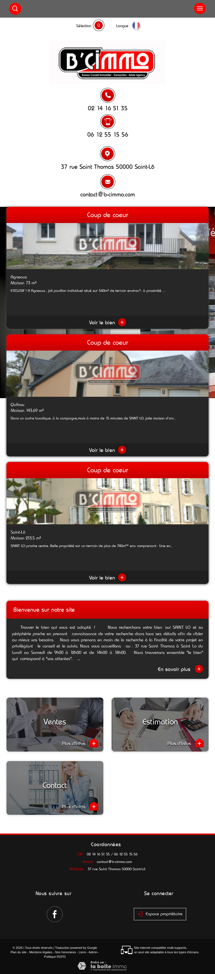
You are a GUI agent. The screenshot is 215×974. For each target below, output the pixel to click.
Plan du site (18, 952)
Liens (82, 952)
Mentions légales (40, 952)
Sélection (83, 25)
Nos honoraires (65, 952)
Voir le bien (107, 322)
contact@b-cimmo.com (107, 194)
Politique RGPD (55, 956)
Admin (93, 952)
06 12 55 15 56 (107, 134)
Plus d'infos (80, 742)
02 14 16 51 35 (108, 108)
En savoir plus (180, 669)
